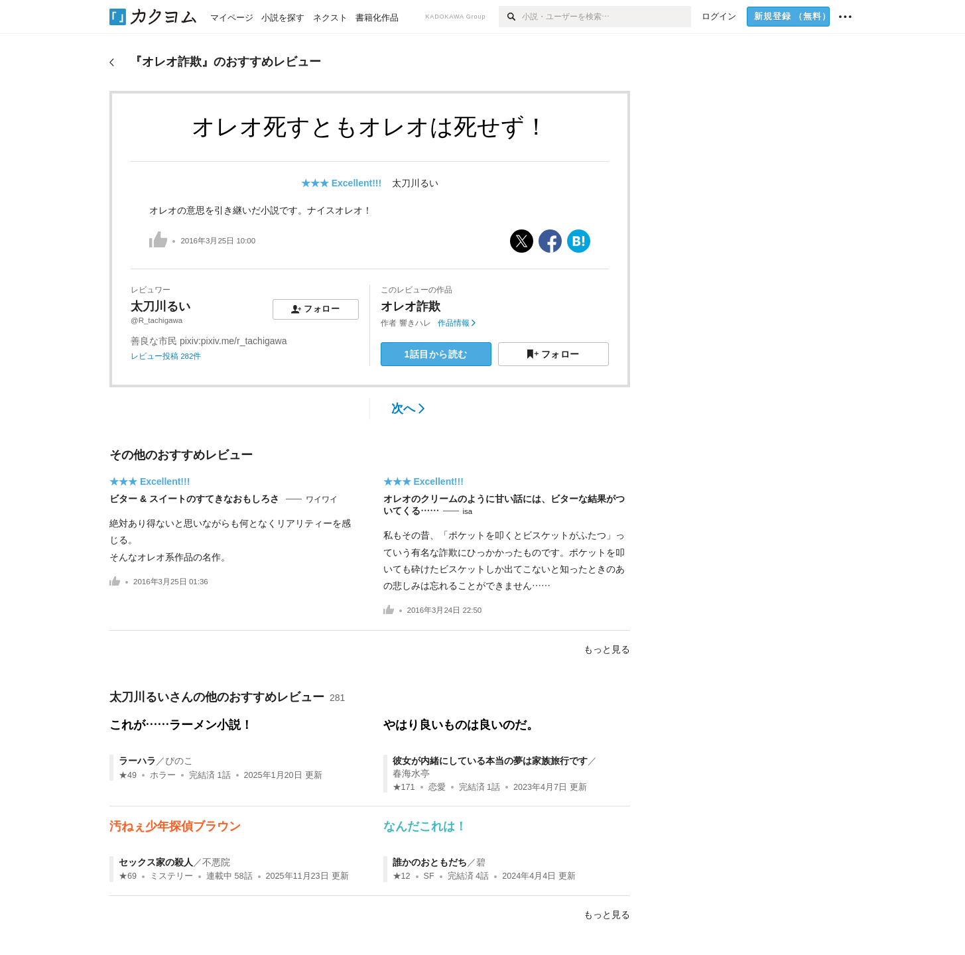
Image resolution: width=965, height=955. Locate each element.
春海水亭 (411, 773)
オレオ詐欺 (410, 306)
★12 (402, 876)
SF (429, 876)
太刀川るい (415, 183)
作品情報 (457, 323)
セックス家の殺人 (156, 862)
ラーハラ (137, 760)
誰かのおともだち (430, 862)
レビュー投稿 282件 (166, 356)
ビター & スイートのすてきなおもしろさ (195, 498)
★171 (404, 787)
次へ (408, 408)
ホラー (163, 775)
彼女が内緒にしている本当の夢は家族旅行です (490, 760)
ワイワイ (322, 499)
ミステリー (171, 876)
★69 (128, 876)
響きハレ (415, 323)
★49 (128, 775)
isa (468, 511)
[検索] (510, 16)
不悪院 (216, 862)
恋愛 (437, 787)
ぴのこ (179, 760)
